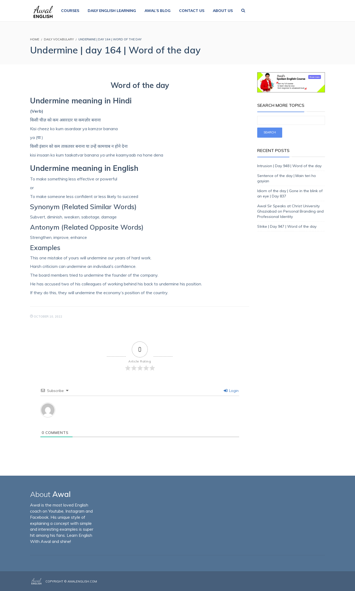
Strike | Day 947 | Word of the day (286, 226)
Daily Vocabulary (59, 39)
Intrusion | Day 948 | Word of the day (289, 165)
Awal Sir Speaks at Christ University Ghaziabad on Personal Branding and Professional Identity (290, 211)
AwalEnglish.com (82, 581)
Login (231, 390)
